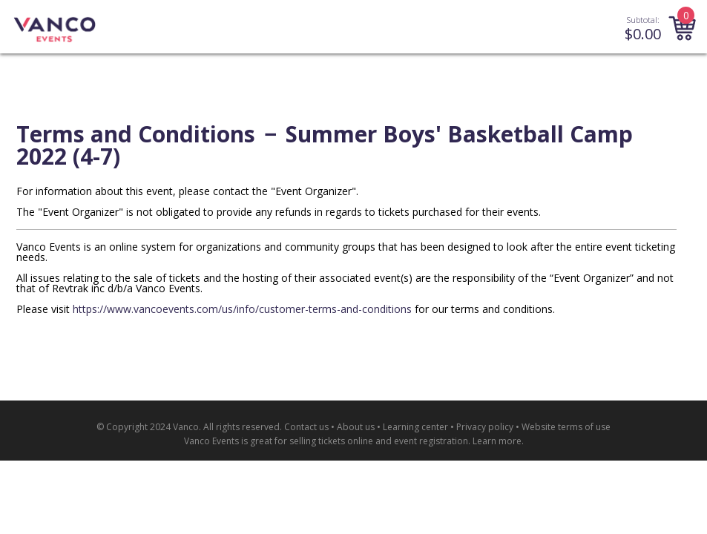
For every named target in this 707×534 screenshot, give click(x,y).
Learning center (415, 427)
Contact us (306, 427)
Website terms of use (566, 427)
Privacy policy (484, 427)
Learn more (497, 441)
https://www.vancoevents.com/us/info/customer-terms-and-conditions (242, 309)
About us (356, 427)
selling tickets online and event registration (378, 441)
